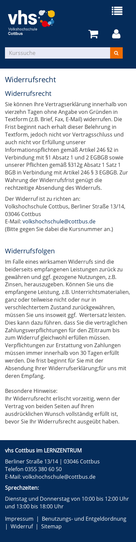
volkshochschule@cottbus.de (59, 221)
